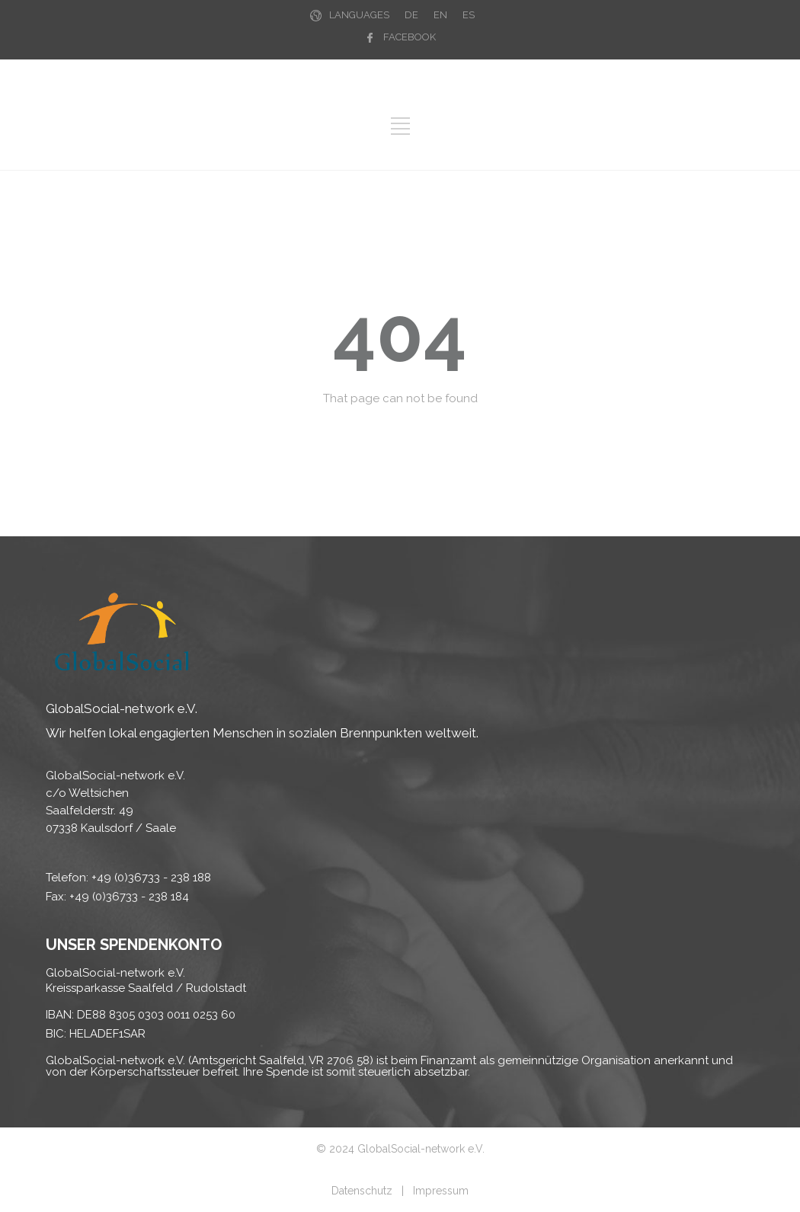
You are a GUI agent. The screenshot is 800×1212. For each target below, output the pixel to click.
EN (440, 15)
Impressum (441, 1191)
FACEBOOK (409, 37)
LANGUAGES (359, 15)
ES (468, 15)
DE (411, 15)
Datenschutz (361, 1191)
